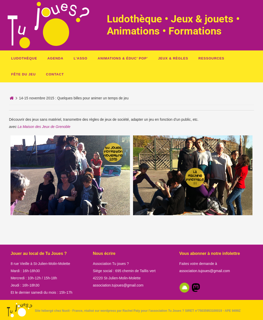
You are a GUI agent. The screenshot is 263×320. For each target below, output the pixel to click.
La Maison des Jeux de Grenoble (43, 127)
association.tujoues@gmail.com (118, 285)
